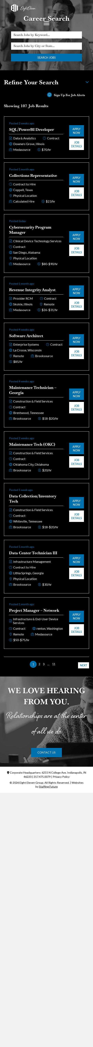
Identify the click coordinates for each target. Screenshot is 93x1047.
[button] (46, 752)
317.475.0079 (42, 776)
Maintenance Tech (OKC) (32, 444)
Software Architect (26, 335)
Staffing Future (48, 786)
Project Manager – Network (34, 610)
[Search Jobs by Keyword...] (46, 35)
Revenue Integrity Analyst (32, 289)
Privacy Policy (61, 776)
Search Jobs (46, 57)
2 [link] (39, 664)
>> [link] (59, 664)
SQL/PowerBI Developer (31, 129)
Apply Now (77, 131)
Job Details (76, 144)
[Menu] (46, 23)
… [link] (48, 664)
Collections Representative (33, 175)
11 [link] (53, 664)
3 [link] (44, 664)
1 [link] (33, 664)
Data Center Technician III (33, 552)
